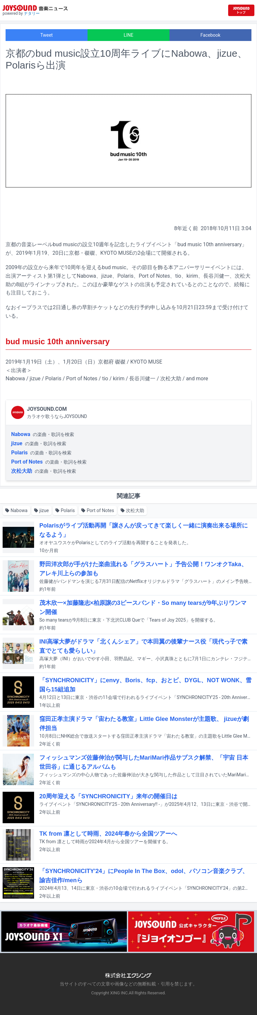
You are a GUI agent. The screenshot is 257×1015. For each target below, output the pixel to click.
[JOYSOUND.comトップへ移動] (241, 10)
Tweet (46, 35)
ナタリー (32, 13)
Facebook (211, 35)
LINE (128, 35)
